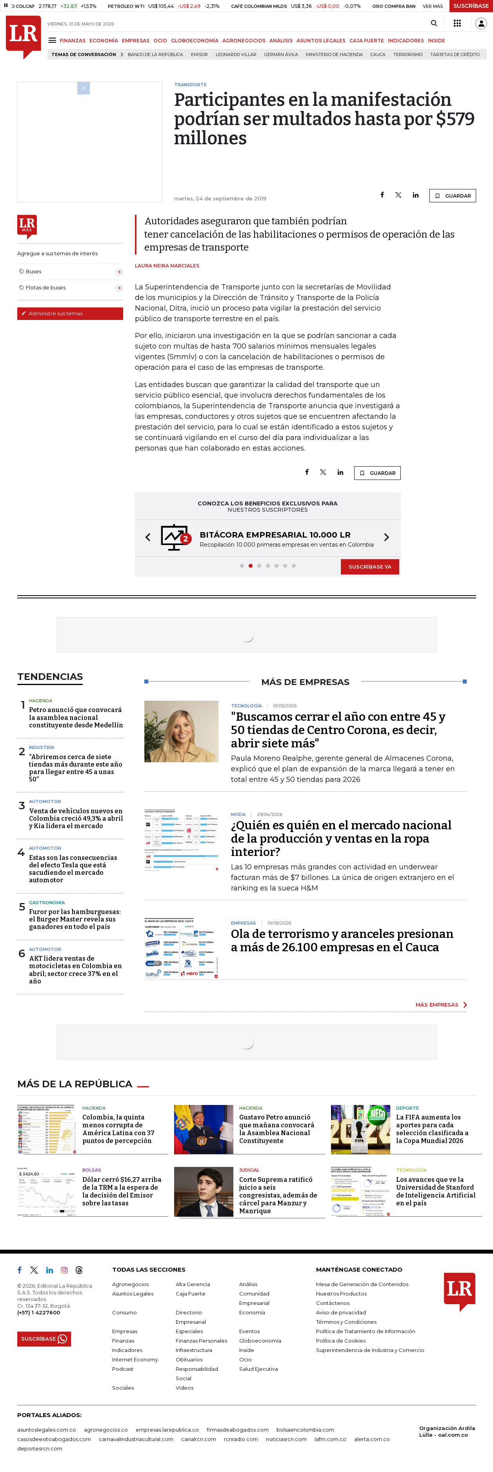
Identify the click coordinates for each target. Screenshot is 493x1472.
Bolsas (91, 1170)
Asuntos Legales (132, 1293)
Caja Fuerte (191, 1293)
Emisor (199, 54)
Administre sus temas (51, 313)
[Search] (434, 23)
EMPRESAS (135, 41)
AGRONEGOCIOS (244, 41)
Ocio (245, 1359)
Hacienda (40, 700)
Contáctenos (332, 1303)
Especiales (189, 1331)
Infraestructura (194, 1350)
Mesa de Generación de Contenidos (362, 1284)
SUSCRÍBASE (471, 5)
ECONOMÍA (103, 41)
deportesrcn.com (39, 1448)
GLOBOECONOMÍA (194, 41)
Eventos (249, 1331)
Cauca (378, 54)
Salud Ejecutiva (258, 1369)
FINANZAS (73, 41)
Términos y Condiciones (346, 1322)
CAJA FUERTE (366, 41)
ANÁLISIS (281, 41)
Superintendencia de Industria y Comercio (370, 1350)
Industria (41, 747)
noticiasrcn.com (286, 1439)
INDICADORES (406, 41)
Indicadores (127, 1350)
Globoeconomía (260, 1341)
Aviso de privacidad (341, 1312)
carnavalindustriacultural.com (136, 1439)
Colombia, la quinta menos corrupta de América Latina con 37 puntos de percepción (118, 1129)
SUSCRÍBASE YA (370, 566)
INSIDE (436, 41)
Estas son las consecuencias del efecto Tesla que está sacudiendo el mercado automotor (73, 869)
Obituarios (189, 1359)
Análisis (248, 1284)
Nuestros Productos (341, 1293)
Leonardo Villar (236, 54)
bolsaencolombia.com (305, 1430)
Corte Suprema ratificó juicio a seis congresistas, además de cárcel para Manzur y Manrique (278, 1195)
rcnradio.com (241, 1439)
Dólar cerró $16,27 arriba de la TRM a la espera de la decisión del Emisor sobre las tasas (122, 1191)
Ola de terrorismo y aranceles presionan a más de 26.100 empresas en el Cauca (342, 940)
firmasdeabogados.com (238, 1430)
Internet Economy (135, 1359)
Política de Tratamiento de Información (365, 1331)
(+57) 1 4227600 (38, 1312)
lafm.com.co (330, 1439)
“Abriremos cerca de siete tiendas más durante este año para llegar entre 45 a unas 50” (75, 768)
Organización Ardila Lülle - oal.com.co (447, 1431)
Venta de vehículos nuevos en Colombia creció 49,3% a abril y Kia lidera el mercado (76, 818)
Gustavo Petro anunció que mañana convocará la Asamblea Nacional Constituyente (277, 1129)
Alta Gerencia (193, 1284)
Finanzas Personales (201, 1341)
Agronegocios (130, 1284)
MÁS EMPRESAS (437, 1004)
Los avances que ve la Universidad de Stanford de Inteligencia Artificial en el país (436, 1191)
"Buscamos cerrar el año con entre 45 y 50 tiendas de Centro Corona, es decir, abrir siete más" (338, 730)
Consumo (124, 1312)
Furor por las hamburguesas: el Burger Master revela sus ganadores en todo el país (75, 919)
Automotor (45, 801)
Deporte (407, 1108)
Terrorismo (407, 54)
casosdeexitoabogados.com (54, 1439)
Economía (252, 1312)
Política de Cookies (341, 1341)
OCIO (160, 41)
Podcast (122, 1369)
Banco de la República (155, 54)
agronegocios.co (106, 1430)
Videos (184, 1388)
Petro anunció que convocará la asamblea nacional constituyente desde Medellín (76, 717)
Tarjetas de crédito (455, 54)
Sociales (123, 1388)
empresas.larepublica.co (167, 1430)
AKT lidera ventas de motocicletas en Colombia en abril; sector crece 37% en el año (75, 970)
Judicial (249, 1170)
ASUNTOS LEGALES (321, 41)
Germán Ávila (281, 54)
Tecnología (411, 1170)
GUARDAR (453, 196)
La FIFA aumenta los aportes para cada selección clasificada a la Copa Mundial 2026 (432, 1129)
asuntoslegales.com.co (46, 1430)
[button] (145, 538)
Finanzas (123, 1341)
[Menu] (53, 40)
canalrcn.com (198, 1439)
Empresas (124, 1331)
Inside (246, 1350)
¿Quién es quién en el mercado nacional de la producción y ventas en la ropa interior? (341, 838)
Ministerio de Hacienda (334, 54)
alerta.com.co (372, 1439)
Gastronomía (47, 902)
